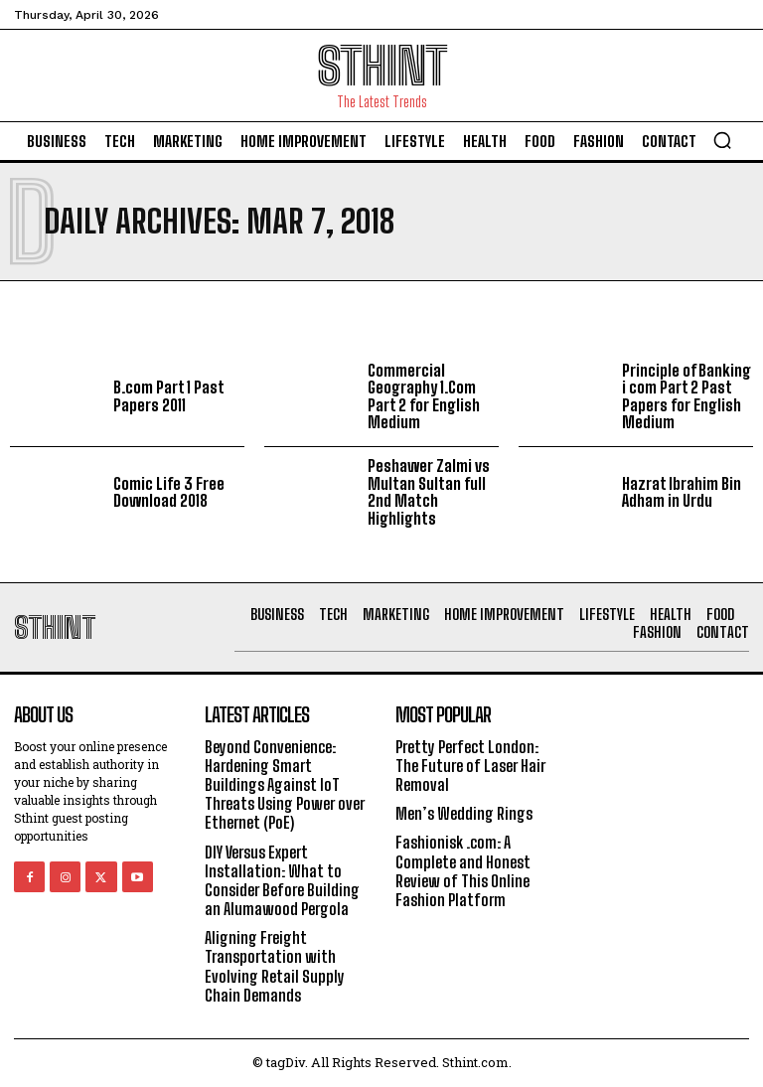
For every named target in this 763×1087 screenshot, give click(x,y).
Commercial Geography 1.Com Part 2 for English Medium (424, 396)
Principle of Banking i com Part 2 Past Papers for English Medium (686, 396)
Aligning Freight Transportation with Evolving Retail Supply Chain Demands (275, 966)
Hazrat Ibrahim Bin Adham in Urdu (681, 492)
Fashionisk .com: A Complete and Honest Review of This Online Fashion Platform (463, 871)
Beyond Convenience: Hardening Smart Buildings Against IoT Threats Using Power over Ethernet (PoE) (285, 785)
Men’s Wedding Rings (464, 813)
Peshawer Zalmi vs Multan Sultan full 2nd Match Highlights (429, 492)
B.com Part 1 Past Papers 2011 (169, 396)
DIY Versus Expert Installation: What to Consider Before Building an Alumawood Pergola (282, 881)
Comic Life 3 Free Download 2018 (169, 492)
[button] (722, 140)
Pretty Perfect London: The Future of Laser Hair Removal (470, 765)
